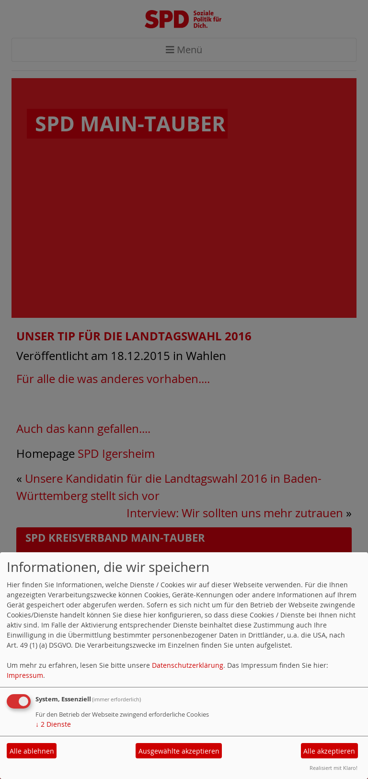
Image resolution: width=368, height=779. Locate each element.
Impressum (25, 675)
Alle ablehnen (32, 751)
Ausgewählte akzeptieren (178, 751)
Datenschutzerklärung (187, 665)
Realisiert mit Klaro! (333, 767)
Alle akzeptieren (329, 751)
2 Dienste (53, 724)
